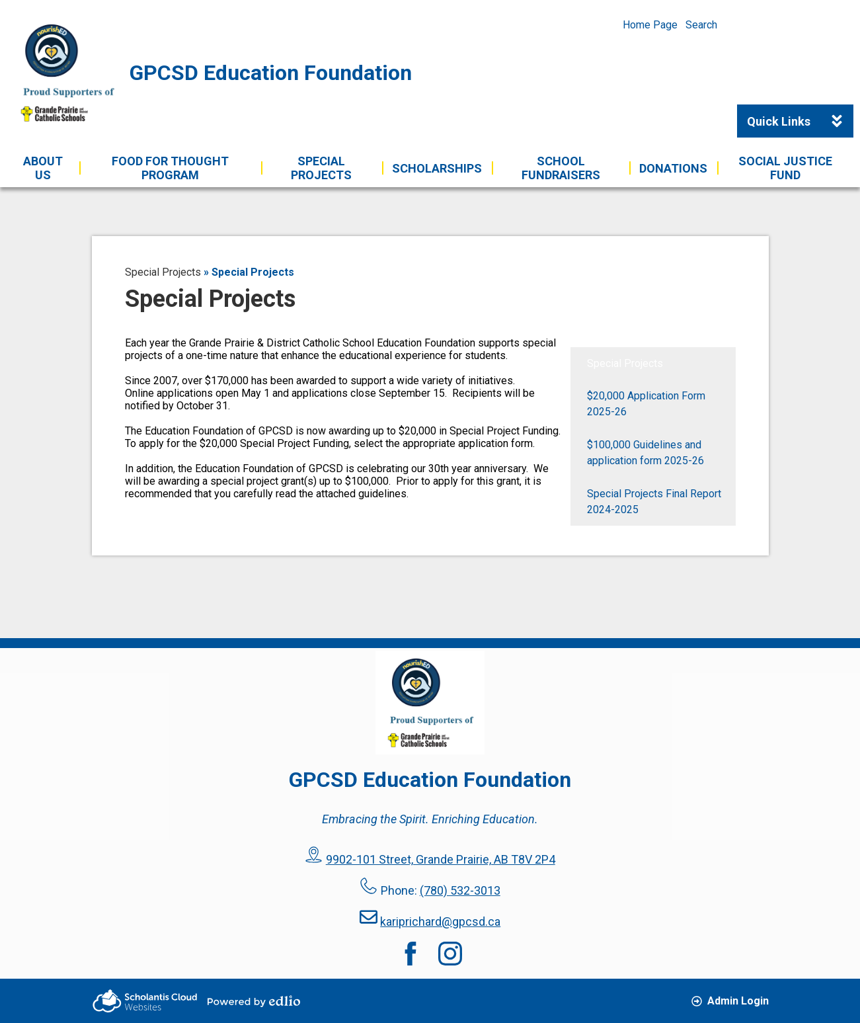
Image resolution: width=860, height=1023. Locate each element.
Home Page (650, 25)
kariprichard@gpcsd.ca (440, 921)
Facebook (410, 953)
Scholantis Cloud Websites (145, 1000)
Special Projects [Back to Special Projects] (163, 272)
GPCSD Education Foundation (271, 72)
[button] (43, 168)
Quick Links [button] (800, 121)
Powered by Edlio (254, 1001)
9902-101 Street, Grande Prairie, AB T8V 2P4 (440, 859)
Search (701, 25)
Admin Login (730, 1001)
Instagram (450, 953)
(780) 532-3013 (460, 890)
